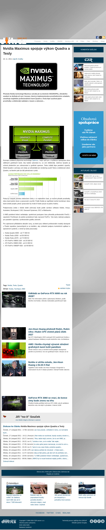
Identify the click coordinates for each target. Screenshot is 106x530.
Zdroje (103, 41)
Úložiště (59, 41)
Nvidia (10, 285)
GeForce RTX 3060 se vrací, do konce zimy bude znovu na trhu (47, 399)
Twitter (50, 513)
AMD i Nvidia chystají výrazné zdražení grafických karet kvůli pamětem (48, 345)
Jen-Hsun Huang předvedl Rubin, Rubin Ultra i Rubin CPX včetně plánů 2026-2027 (49, 332)
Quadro (20, 285)
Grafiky (52, 41)
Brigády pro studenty (53, 474)
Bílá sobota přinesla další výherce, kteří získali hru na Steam (92, 90)
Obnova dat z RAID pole (44, 472)
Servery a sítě (69, 41)
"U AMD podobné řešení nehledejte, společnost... (51, 456)
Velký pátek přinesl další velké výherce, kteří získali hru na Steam (93, 98)
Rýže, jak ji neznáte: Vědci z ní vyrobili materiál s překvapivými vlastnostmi (93, 83)
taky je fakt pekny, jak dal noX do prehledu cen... (51, 453)
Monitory (95, 41)
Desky (45, 41)
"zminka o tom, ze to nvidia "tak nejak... (46, 441)
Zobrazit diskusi (8, 461)
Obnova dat (56, 472)
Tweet (68, 285)
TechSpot (17, 289)
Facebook (40, 513)
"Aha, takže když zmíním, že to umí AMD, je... (50, 438)
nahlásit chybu (65, 288)
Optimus (35, 160)
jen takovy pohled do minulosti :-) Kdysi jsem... (48, 450)
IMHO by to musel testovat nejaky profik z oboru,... (50, 458)
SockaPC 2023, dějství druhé (92, 184)
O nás (58, 513)
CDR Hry (89, 60)
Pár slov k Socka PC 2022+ (92, 199)
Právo (82, 41)
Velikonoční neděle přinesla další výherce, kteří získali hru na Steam (92, 75)
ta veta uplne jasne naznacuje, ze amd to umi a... (51, 444)
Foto (88, 41)
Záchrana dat (65, 472)
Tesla (15, 285)
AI (77, 41)
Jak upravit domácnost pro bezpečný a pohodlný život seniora (62, 497)
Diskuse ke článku (11, 426)
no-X (15, 59)
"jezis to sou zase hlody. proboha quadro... (47, 447)
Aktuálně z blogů (88, 170)
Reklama (66, 513)
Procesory (37, 41)
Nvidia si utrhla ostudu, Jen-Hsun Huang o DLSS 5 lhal (45, 363)
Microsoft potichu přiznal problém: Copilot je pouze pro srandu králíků (92, 67)
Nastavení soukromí (25, 527)
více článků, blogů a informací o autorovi (28, 420)
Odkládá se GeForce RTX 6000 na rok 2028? (47, 294)
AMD (23, 289)
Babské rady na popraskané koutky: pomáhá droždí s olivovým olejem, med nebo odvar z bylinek (38, 500)
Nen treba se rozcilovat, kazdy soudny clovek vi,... (52, 436)
